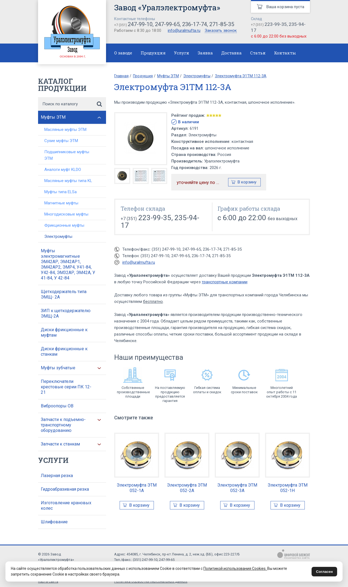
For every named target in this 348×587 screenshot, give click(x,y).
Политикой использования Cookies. (235, 568)
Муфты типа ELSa (60, 191)
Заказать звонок (221, 31)
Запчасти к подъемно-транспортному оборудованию (63, 425)
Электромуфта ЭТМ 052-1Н (287, 487)
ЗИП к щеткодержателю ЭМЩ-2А (66, 313)
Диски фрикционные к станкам (64, 351)
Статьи (258, 53)
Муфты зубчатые (58, 367)
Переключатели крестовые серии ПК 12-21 (66, 387)
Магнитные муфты (61, 203)
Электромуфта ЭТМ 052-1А (137, 487)
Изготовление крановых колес (66, 505)
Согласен (324, 572)
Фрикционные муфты (64, 225)
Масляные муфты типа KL (68, 180)
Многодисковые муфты (66, 214)
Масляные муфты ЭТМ (65, 129)
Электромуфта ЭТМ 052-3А (237, 487)
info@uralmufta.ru (184, 30)
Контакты (285, 53)
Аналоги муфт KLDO (62, 169)
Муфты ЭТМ (53, 117)
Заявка (205, 53)
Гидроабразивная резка (65, 489)
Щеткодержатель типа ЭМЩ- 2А (63, 294)
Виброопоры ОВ (57, 405)
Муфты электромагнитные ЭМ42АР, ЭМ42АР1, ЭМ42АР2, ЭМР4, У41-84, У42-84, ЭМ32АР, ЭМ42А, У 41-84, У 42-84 (68, 264)
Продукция (153, 53)
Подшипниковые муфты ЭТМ (66, 155)
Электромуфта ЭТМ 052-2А (187, 487)
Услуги (181, 53)
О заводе (123, 53)
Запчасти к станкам (60, 444)
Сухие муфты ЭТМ (61, 140)
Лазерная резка (57, 475)
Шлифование (54, 521)
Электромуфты (58, 236)
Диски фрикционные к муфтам (64, 332)
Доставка (231, 53)
